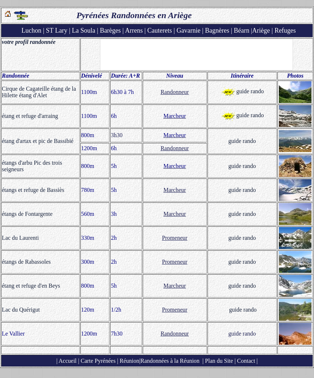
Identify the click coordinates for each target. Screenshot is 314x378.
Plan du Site (219, 361)
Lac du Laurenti (20, 238)
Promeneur (174, 238)
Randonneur (174, 92)
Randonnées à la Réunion (170, 361)
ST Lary (56, 30)
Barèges (110, 30)
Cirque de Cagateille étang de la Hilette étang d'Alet (39, 92)
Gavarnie (188, 30)
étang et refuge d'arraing (30, 116)
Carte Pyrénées (98, 361)
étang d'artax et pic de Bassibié (38, 141)
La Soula (84, 30)
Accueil (68, 361)
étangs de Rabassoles (26, 262)
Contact (246, 361)
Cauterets (159, 30)
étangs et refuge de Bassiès (33, 190)
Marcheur (174, 190)
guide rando (250, 91)
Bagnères (217, 30)
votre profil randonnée (28, 42)
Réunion (128, 361)
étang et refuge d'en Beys (31, 286)
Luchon (31, 30)
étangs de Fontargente (27, 214)
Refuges (285, 30)
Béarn (242, 30)
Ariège (261, 30)
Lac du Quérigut (21, 310)
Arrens (134, 30)
